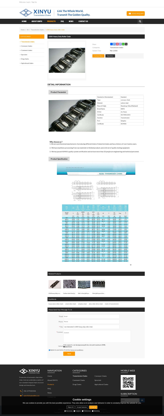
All (28, 30)
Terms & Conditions (76, 350)
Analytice (77, 411)
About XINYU (35, 21)
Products (50, 21)
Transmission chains (37, 30)
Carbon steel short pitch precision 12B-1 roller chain (69, 293)
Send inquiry (136, 13)
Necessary (68, 411)
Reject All (70, 407)
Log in (28, 2)
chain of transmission (112, 304)
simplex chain (82, 304)
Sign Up (34, 2)
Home (23, 21)
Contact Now (98, 56)
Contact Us (82, 21)
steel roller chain (70, 304)
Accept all (93, 407)
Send (69, 354)
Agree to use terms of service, (66, 350)
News (69, 21)
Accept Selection (82, 407)
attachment (67, 347)
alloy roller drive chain (96, 304)
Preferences (86, 411)
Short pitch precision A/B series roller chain (98, 293)
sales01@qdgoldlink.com (31, 396)
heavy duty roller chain (56, 304)
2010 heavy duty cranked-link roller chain (55, 293)
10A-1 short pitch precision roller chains (84, 293)
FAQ (61, 21)
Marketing (96, 411)
